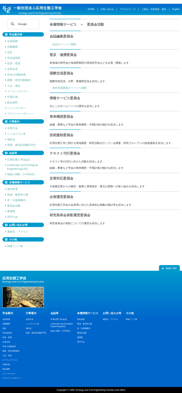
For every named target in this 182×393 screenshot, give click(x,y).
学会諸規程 (13, 57)
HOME (91, 9)
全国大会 (12, 128)
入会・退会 (13, 85)
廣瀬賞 (11, 211)
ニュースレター (16, 107)
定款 (9, 52)
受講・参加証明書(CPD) (21, 144)
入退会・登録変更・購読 (153, 9)
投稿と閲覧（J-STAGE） (22, 174)
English (176, 9)
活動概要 (12, 46)
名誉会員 (12, 68)
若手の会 (12, 216)
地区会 (11, 139)
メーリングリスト (17, 91)
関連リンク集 (15, 246)
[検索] (22, 24)
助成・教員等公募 (17, 194)
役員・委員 (13, 63)
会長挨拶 (12, 41)
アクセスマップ (128, 9)
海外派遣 (12, 188)
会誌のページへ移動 (64, 44)
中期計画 (12, 96)
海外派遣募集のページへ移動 (69, 87)
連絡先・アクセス (17, 231)
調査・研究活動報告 (19, 80)
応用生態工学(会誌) (18, 159)
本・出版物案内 (16, 200)
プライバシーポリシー (20, 113)
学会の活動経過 (16, 74)
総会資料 (12, 102)
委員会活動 (13, 205)
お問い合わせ (107, 9)
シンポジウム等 (16, 133)
